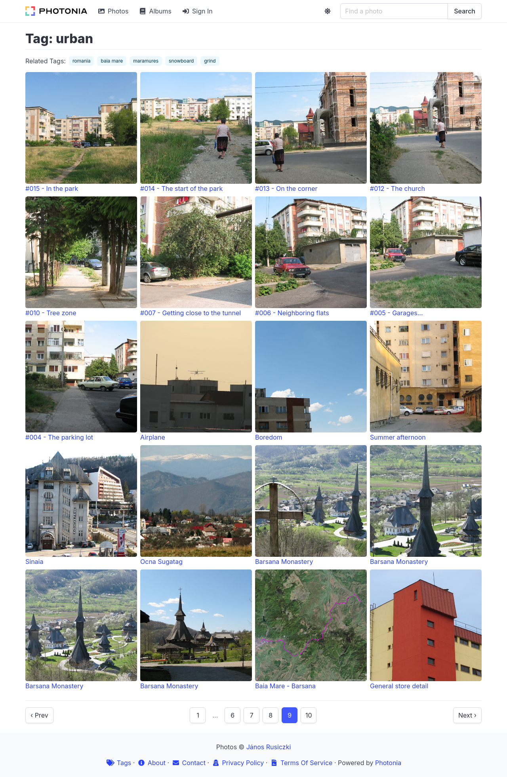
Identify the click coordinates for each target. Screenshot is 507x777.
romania (81, 61)
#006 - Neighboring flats (311, 256)
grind (209, 61)
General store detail (426, 629)
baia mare (112, 61)
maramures (145, 61)
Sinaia (81, 505)
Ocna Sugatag (196, 505)
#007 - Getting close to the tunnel (196, 256)
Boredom (311, 381)
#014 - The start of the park (196, 132)
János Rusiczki (268, 747)
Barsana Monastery (311, 505)
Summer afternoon (426, 381)
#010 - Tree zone (81, 256)
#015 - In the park (81, 132)
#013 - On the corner (311, 132)
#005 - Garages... (426, 256)
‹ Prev (39, 715)
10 (308, 715)
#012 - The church (426, 132)
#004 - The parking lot (81, 381)
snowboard (181, 61)
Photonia (388, 763)
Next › (467, 715)
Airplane (196, 381)
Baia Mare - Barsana (311, 629)
